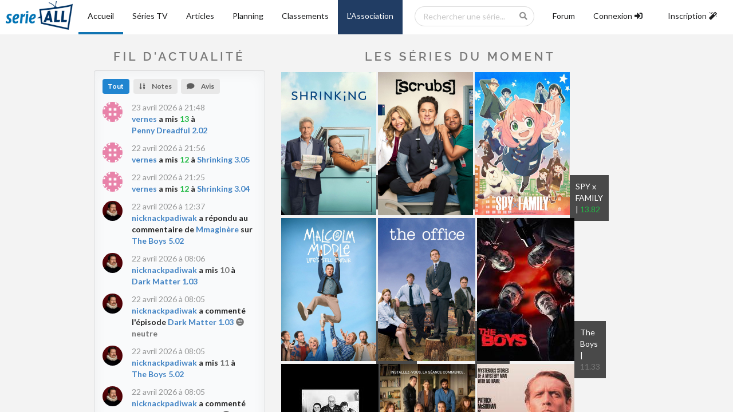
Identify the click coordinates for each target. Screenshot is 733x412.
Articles (200, 16)
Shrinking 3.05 (223, 159)
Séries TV (150, 16)
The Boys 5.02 (158, 240)
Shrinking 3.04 (223, 188)
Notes (155, 86)
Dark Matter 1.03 (165, 281)
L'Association (370, 16)
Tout (116, 86)
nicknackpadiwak (164, 218)
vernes (144, 119)
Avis (200, 86)
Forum (564, 16)
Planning (247, 16)
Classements (305, 16)
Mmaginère (217, 229)
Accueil (101, 16)
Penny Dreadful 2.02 (169, 130)
